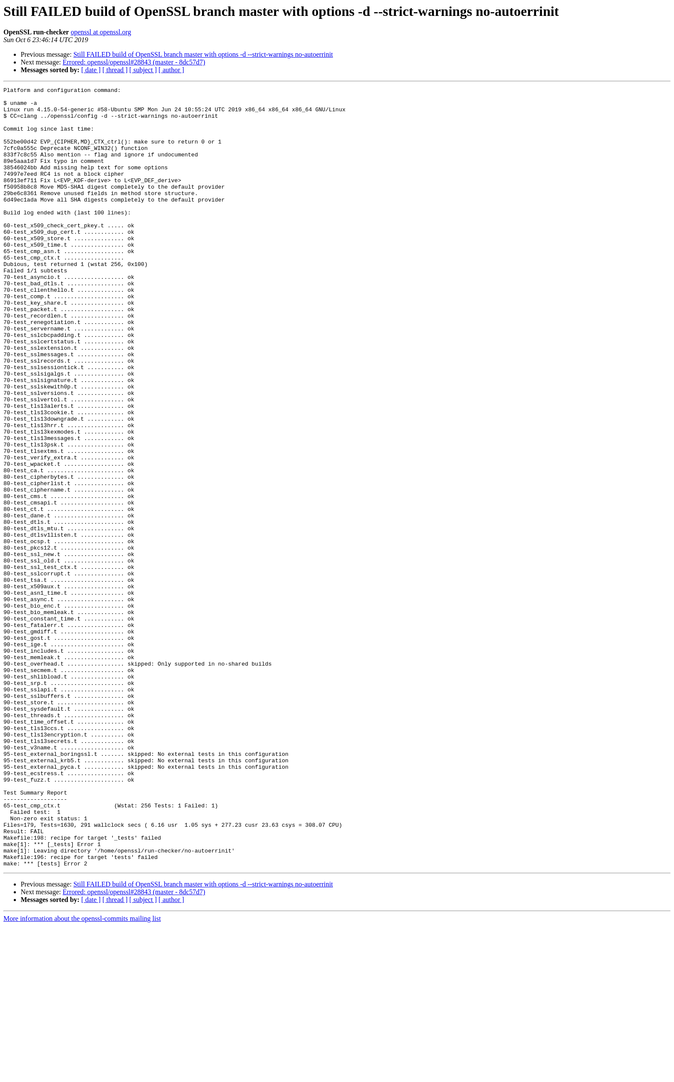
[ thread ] (115, 69)
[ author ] (171, 69)
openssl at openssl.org (100, 32)
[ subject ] (143, 69)
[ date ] (91, 69)
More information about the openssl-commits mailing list (82, 1074)
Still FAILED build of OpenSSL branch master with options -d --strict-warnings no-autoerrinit (203, 54)
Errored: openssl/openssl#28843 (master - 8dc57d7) (134, 62)
